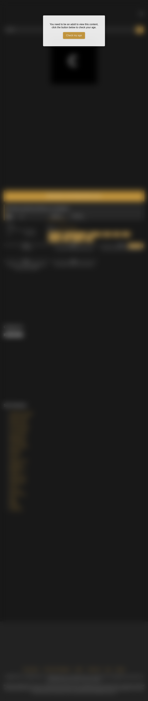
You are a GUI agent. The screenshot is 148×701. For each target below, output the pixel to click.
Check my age (74, 35)
